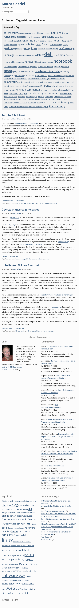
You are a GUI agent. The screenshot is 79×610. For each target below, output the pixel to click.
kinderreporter (9, 90)
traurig (58, 99)
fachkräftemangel (59, 82)
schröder (57, 97)
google (5, 527)
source (31, 99)
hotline (21, 41)
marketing (54, 49)
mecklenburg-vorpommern (43, 93)
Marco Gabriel (16, 119)
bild (4, 505)
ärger (37, 76)
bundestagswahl (46, 79)
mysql (4, 550)
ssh (3, 580)
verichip (8, 36)
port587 (68, 41)
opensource (8, 67)
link (24, 535)
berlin (30, 79)
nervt (56, 40)
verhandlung (17, 103)
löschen (16, 542)
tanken (21, 72)
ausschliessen (22, 79)
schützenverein (9, 99)
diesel (55, 55)
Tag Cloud (45, 537)
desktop (11, 513)
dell (48, 54)
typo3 (28, 580)
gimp (22, 62)
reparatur (33, 67)
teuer (26, 72)
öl (64, 107)
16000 (19, 37)
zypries (45, 107)
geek (34, 524)
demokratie (10, 81)
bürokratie (57, 79)
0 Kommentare (19, 201)
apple (23, 501)
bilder (8, 505)
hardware (30, 61)
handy (21, 528)
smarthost (13, 45)
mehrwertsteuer (66, 94)
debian (19, 509)
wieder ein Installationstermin (26, 123)
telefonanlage (66, 48)
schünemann (66, 97)
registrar (25, 67)
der (22, 82)
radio (15, 67)
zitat (27, 107)
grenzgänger (30, 48)
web (12, 75)
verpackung (64, 72)
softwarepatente (22, 99)
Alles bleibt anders (7, 201)
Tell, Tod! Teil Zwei (13, 115)
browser (36, 79)
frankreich (59, 37)
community (57, 45)
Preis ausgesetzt (55, 307)
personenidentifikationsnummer (38, 33)
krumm (50, 62)
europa (65, 45)
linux (42, 41)
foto (3, 524)
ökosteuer (43, 76)
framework (10, 523)
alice (28, 37)
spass (21, 44)
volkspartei (32, 103)
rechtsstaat (49, 97)
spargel (37, 99)
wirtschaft (13, 107)
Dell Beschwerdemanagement (52, 511)
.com (16, 55)
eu (5, 62)
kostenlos (19, 535)
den (18, 82)
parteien (41, 97)
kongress (44, 90)
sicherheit (33, 571)
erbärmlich (40, 82)
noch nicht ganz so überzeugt (31, 244)
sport (32, 576)
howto (14, 531)
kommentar (33, 89)
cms (32, 505)
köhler (68, 90)
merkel (14, 97)
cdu (63, 79)
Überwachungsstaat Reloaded (20, 209)
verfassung (8, 103)
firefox (27, 519)
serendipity (7, 571)
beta (34, 501)
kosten (44, 62)
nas (8, 550)
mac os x (23, 542)
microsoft (21, 97)
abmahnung (61, 76)
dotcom (70, 55)
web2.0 (18, 589)
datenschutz (11, 32)
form (18, 62)
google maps (17, 49)
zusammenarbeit (35, 107)
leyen (16, 94)
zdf (23, 107)
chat (51, 45)
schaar (65, 33)
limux (21, 94)
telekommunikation (51, 203)
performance (18, 555)
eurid (8, 62)
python (24, 563)
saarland (47, 67)
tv (25, 580)
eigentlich (28, 82)
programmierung (16, 559)
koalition (21, 89)
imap (20, 531)
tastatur (20, 580)
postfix (6, 45)
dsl (15, 36)
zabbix (15, 593)
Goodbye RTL (46, 540)
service (58, 66)
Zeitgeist (4, 256)
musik (31, 546)
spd (42, 99)
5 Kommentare (19, 328)
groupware (35, 86)
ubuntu (5, 584)
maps (47, 49)
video (25, 103)
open (35, 97)
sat (52, 67)
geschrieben (14, 218)
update (31, 72)
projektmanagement (10, 564)
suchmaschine (11, 580)
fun (68, 82)
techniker (30, 44)
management (15, 546)
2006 (4, 501)
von (38, 103)
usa (23, 584)
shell (27, 571)
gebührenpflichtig (11, 41)
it (52, 86)
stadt (46, 99)
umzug (38, 45)
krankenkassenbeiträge (57, 90)
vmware (7, 76)
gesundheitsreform (23, 86)
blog (34, 55)
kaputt (38, 62)
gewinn (8, 48)
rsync (4, 568)
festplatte (20, 519)
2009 (50, 76)
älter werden (56, 106)
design (4, 513)
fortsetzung (47, 36)
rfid (61, 32)
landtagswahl (9, 94)
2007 (24, 37)
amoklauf (7, 79)
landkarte (41, 49)
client (27, 505)
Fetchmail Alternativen (55, 466)
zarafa (19, 107)
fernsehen (11, 519)
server (16, 571)
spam (8, 71)
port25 (62, 41)
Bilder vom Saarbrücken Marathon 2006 (57, 532)
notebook (63, 61)
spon (28, 576)
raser (20, 67)
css (14, 509)
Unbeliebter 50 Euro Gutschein (21, 265)
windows (32, 589)
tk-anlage (9, 55)
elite (33, 82)
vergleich (30, 583)
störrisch (52, 99)
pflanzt (28, 239)
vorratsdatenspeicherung (54, 102)
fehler (13, 62)
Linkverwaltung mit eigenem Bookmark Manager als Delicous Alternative (57, 436)
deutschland (35, 37)
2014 (54, 76)
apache (18, 501)
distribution (30, 513)
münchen (29, 97)
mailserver (48, 41)
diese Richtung (63, 242)
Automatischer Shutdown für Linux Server (57, 506)
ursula (64, 99)
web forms (19, 76)
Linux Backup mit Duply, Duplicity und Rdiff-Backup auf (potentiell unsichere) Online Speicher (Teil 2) (59, 526)
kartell (55, 86)
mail (25, 94)
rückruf (41, 67)
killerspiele (69, 86)
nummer (21, 33)
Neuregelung (10, 225)
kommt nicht (31, 40)
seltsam (25, 568)
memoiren (8, 97)
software (65, 67)
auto (30, 55)
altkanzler (70, 76)
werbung (29, 75)
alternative (10, 501)
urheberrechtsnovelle (47, 71)
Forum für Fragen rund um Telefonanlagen (56, 295)
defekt (40, 55)
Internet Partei (47, 534)
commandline (7, 509)
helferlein (6, 531)
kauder (61, 86)
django (5, 515)
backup (29, 501)
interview (45, 85)
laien (73, 90)
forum (45, 44)
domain (62, 55)
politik (54, 32)
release (33, 564)
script (18, 568)
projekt (29, 559)
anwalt (14, 79)
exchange (48, 82)
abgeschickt (23, 55)
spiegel (15, 72)
